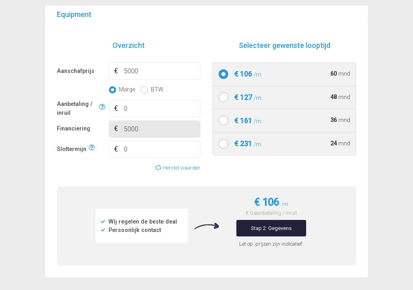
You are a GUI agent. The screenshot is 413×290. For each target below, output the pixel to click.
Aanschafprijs (75, 71)
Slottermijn (71, 148)
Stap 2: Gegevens (271, 228)
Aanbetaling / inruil (77, 108)
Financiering (73, 128)
